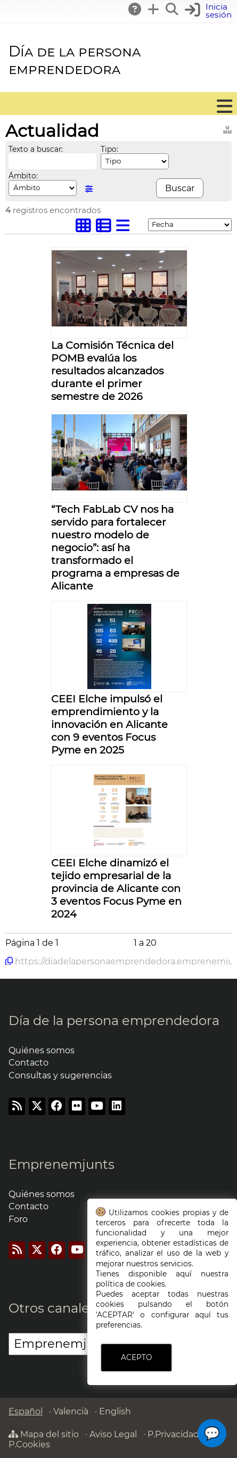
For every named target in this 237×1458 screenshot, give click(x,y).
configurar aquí (181, 1314)
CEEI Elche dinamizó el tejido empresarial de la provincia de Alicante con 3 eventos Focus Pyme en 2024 (116, 888)
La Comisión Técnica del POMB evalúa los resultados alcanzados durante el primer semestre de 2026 (112, 371)
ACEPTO (136, 1357)
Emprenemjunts (62, 1164)
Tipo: (109, 149)
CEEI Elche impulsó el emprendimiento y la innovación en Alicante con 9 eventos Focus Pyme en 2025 (109, 724)
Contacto (28, 1063)
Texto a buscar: (36, 149)
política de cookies (130, 1284)
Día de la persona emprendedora (75, 60)
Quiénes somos (42, 1050)
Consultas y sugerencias (60, 1075)
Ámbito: (23, 175)
